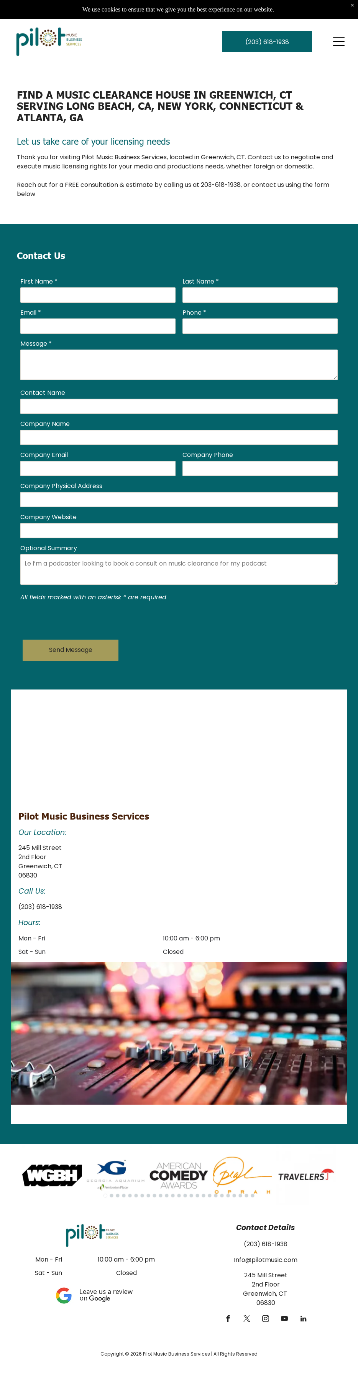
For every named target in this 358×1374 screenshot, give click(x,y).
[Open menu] (339, 41)
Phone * (194, 312)
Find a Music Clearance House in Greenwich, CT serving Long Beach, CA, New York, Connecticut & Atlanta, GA (160, 105)
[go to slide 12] (172, 1195)
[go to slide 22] (234, 1195)
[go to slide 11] (166, 1195)
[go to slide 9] (154, 1195)
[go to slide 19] (215, 1195)
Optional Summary (48, 548)
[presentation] (78, 617)
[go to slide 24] (246, 1195)
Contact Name (42, 392)
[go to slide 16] (197, 1195)
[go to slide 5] (129, 1195)
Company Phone (207, 454)
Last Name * (200, 281)
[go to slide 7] (142, 1195)
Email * (30, 312)
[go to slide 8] (148, 1195)
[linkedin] (303, 1320)
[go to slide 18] (209, 1195)
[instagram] (266, 1320)
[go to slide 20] (221, 1195)
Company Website (48, 517)
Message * (36, 343)
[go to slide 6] (136, 1195)
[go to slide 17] (203, 1195)
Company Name (45, 423)
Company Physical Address (61, 486)
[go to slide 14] (185, 1195)
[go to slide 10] (160, 1195)
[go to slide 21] (228, 1195)
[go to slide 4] (123, 1195)
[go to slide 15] (191, 1195)
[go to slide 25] (252, 1195)
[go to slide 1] (105, 1195)
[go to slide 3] (117, 1195)
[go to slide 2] (111, 1195)
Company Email (44, 454)
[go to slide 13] (179, 1195)
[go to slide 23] (240, 1195)
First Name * (38, 281)
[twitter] (247, 1320)
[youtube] (284, 1320)
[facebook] (228, 1320)
